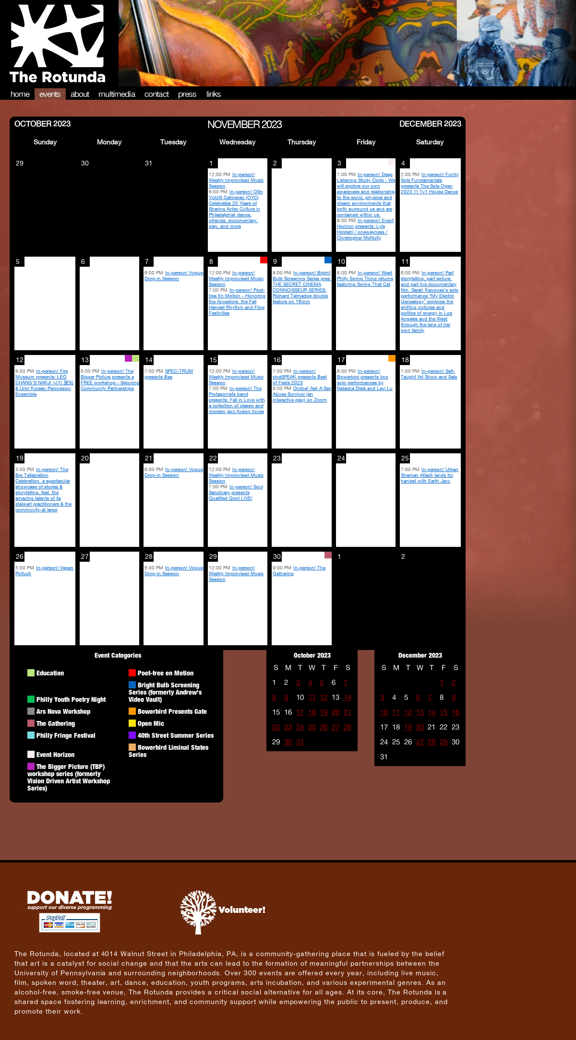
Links (213, 94)
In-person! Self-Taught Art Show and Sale (429, 373)
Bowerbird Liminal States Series (168, 750)
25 (312, 727)
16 (455, 712)
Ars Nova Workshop (63, 711)
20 (335, 712)
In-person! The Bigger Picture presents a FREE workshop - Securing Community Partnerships (110, 379)
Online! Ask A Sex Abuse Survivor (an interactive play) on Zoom (302, 393)
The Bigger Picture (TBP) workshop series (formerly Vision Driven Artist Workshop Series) (68, 777)
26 (323, 727)
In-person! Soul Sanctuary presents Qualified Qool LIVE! (236, 492)
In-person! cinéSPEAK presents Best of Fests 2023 (300, 376)
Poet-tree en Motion (165, 673)
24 (300, 727)
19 (323, 712)
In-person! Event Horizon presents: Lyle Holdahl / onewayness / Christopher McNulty (365, 228)
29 (443, 742)
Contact (156, 94)
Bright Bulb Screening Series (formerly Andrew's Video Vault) (165, 692)
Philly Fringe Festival (66, 735)
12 (323, 697)
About (80, 94)
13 (420, 712)
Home (20, 94)
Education (50, 673)
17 (300, 712)
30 (288, 742)
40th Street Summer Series (176, 735)
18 (312, 712)
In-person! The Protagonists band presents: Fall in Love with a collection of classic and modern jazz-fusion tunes (237, 399)
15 (443, 712)
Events (50, 94)
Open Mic (151, 723)
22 (276, 727)
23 (288, 727)
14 (347, 697)
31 (300, 742)
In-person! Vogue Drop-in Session (173, 275)
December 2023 (430, 123)
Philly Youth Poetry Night (71, 699)
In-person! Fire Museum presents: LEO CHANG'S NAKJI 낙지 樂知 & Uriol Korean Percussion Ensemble (44, 382)
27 (335, 727)
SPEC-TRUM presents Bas (168, 373)
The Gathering (55, 723)
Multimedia (116, 94)
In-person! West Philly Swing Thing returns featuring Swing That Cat (365, 278)
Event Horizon (55, 754)
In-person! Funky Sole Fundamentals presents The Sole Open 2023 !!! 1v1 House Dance (430, 182)
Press (187, 94)
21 (347, 712)
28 (347, 727)
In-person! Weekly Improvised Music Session (236, 180)
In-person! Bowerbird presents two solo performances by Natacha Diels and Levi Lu (365, 379)
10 (384, 712)
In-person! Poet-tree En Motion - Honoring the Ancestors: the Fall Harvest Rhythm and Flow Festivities (237, 301)
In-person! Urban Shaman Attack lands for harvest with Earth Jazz (429, 475)
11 (312, 697)
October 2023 (42, 123)
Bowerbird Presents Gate (172, 711)
